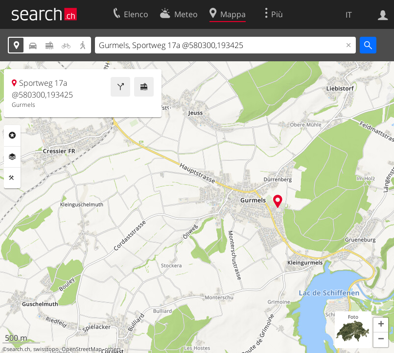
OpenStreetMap (82, 349)
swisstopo (46, 349)
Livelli (12, 157)
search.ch (18, 349)
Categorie (12, 135)
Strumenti (12, 178)
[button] (380, 325)
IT (349, 14)
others (113, 349)
